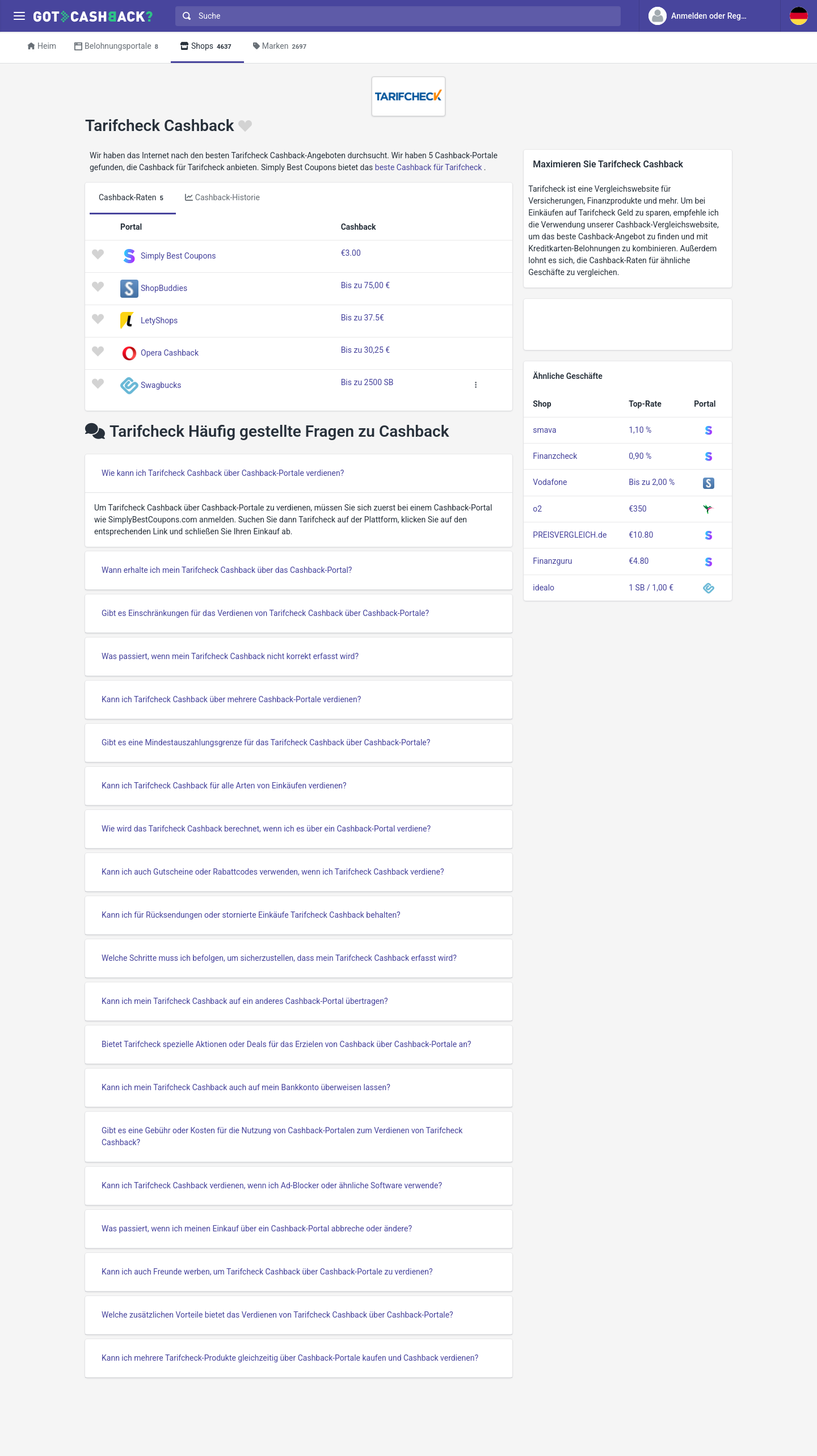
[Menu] (19, 16)
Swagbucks (161, 385)
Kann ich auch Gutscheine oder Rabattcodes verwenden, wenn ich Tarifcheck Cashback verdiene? (273, 871)
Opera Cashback (170, 352)
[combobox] (395, 16)
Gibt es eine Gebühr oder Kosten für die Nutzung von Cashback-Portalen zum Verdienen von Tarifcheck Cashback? (282, 1136)
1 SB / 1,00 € (651, 587)
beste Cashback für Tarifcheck (428, 167)
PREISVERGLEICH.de (570, 534)
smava (544, 429)
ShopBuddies (164, 288)
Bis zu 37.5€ (362, 317)
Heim (41, 45)
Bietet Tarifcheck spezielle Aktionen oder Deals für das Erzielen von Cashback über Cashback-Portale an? (286, 1044)
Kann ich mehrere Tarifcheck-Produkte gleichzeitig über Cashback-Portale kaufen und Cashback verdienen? (290, 1357)
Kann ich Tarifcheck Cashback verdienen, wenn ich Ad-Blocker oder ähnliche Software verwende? (272, 1185)
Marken (281, 46)
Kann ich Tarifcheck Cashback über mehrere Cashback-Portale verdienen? (231, 699)
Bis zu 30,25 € (365, 349)
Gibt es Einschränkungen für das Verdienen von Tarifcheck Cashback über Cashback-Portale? (265, 613)
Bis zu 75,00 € (365, 285)
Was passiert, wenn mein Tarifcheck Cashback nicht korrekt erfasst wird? (230, 656)
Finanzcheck (555, 456)
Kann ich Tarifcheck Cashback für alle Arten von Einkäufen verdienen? (224, 785)
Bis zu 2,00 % (652, 482)
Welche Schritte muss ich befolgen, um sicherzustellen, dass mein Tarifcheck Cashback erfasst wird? (279, 958)
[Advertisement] (628, 324)
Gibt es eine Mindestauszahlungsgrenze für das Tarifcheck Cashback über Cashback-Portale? (266, 742)
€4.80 (638, 560)
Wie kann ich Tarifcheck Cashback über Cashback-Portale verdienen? (223, 473)
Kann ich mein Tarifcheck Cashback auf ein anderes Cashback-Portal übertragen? (245, 1001)
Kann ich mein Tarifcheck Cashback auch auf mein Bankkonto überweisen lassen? (246, 1087)
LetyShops (159, 320)
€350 (637, 508)
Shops (207, 46)
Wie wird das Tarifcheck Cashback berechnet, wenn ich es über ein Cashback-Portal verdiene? (266, 828)
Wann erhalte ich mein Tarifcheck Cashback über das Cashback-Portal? (227, 570)
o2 (537, 508)
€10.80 (641, 534)
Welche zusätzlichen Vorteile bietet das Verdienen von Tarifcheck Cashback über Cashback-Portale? (277, 1314)
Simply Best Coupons (178, 255)
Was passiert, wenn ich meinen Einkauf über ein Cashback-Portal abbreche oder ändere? (257, 1228)
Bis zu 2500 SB (367, 382)
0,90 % (640, 456)
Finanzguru (552, 560)
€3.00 (351, 253)
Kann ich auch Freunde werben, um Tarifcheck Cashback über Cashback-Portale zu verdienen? (267, 1271)
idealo (543, 587)
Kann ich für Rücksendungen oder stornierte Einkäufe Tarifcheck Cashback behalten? (251, 914)
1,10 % (640, 429)
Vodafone (550, 482)
